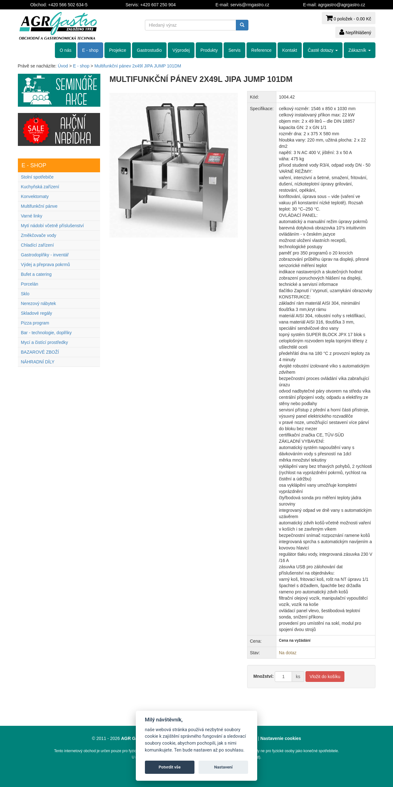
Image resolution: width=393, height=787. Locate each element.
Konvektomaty (35, 196)
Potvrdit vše (170, 767)
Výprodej (181, 50)
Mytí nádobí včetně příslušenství (52, 225)
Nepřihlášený (355, 32)
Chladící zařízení (37, 245)
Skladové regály (36, 313)
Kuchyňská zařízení (40, 186)
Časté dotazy (323, 50)
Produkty (209, 50)
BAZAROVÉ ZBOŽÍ (40, 352)
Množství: (263, 676)
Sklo (25, 293)
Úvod (63, 65)
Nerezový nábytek (38, 303)
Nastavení (223, 767)
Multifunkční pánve (39, 206)
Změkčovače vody (38, 235)
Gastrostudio (149, 50)
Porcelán (29, 283)
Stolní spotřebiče (37, 176)
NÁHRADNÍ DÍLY (38, 361)
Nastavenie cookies (280, 738)
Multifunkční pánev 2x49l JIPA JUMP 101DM (137, 65)
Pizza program (35, 322)
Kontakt (289, 50)
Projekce (117, 50)
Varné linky (31, 215)
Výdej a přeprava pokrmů (45, 264)
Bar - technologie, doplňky (46, 332)
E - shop (90, 50)
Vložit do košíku (325, 676)
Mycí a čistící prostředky (44, 342)
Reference (261, 50)
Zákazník (359, 50)
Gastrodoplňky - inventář (45, 254)
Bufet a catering (36, 274)
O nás (65, 50)
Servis (234, 50)
